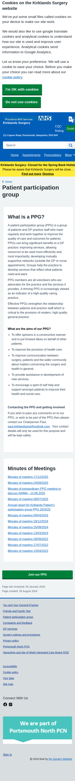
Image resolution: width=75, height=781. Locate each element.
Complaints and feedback (17, 623)
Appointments (31, 154)
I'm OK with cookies (22, 89)
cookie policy (12, 77)
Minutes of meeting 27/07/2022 (28, 544)
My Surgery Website (60, 759)
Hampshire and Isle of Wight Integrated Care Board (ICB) (36, 652)
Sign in (7, 754)
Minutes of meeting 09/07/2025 (28, 499)
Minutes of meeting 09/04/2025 (28, 515)
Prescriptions (52, 154)
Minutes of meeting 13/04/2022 (28, 550)
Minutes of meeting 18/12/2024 (28, 521)
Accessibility (10, 666)
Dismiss (48, 173)
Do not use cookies (22, 102)
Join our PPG (37, 574)
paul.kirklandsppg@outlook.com (29, 426)
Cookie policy (10, 672)
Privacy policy (11, 640)
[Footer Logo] (37, 730)
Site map (8, 684)
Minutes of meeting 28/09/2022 (28, 538)
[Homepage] (28, 120)
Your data (8, 678)
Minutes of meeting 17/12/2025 (28, 476)
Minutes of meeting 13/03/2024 (28, 533)
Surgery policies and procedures (21, 634)
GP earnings (10, 629)
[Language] (72, 119)
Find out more (31, 173)
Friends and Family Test (17, 611)
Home (15, 154)
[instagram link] (10, 704)
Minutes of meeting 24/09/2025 (28, 482)
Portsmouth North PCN (16, 646)
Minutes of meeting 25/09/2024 (28, 527)
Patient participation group (18, 617)
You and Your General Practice (21, 605)
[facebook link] (5, 704)
